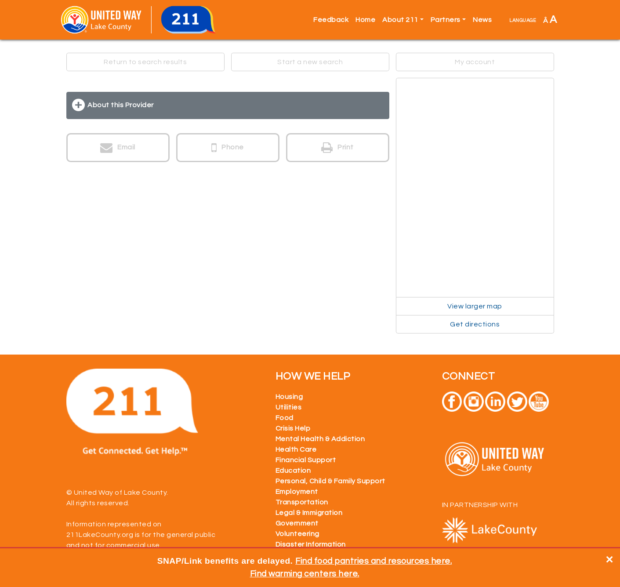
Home (365, 19)
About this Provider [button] (120, 105)
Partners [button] (445, 19)
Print (337, 147)
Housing (289, 396)
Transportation (302, 502)
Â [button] (550, 19)
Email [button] (117, 147)
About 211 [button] (400, 19)
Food (285, 417)
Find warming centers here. (304, 573)
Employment (297, 491)
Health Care (296, 449)
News (482, 19)
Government (297, 523)
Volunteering (297, 533)
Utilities (289, 407)
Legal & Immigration (309, 512)
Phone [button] (227, 147)
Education (293, 470)
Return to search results (145, 61)
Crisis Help (293, 428)
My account (475, 61)
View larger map (474, 306)
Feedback (330, 19)
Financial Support (306, 460)
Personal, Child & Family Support (330, 481)
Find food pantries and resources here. (373, 561)
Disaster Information (311, 544)
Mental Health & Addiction (320, 438)
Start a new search (310, 61)
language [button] (522, 19)
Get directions (475, 324)
